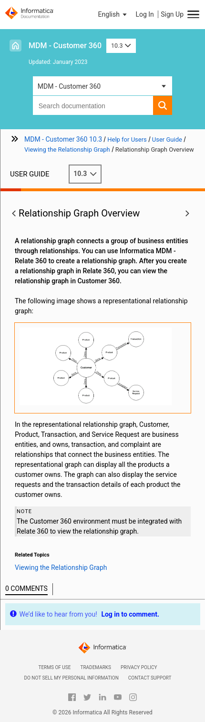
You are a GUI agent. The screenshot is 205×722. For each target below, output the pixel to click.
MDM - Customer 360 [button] (69, 86)
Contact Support (150, 678)
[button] (113, 14)
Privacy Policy (139, 667)
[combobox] (93, 105)
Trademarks (95, 667)
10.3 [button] (121, 45)
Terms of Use (54, 667)
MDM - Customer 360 (65, 45)
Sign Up (172, 14)
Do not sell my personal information (71, 678)
